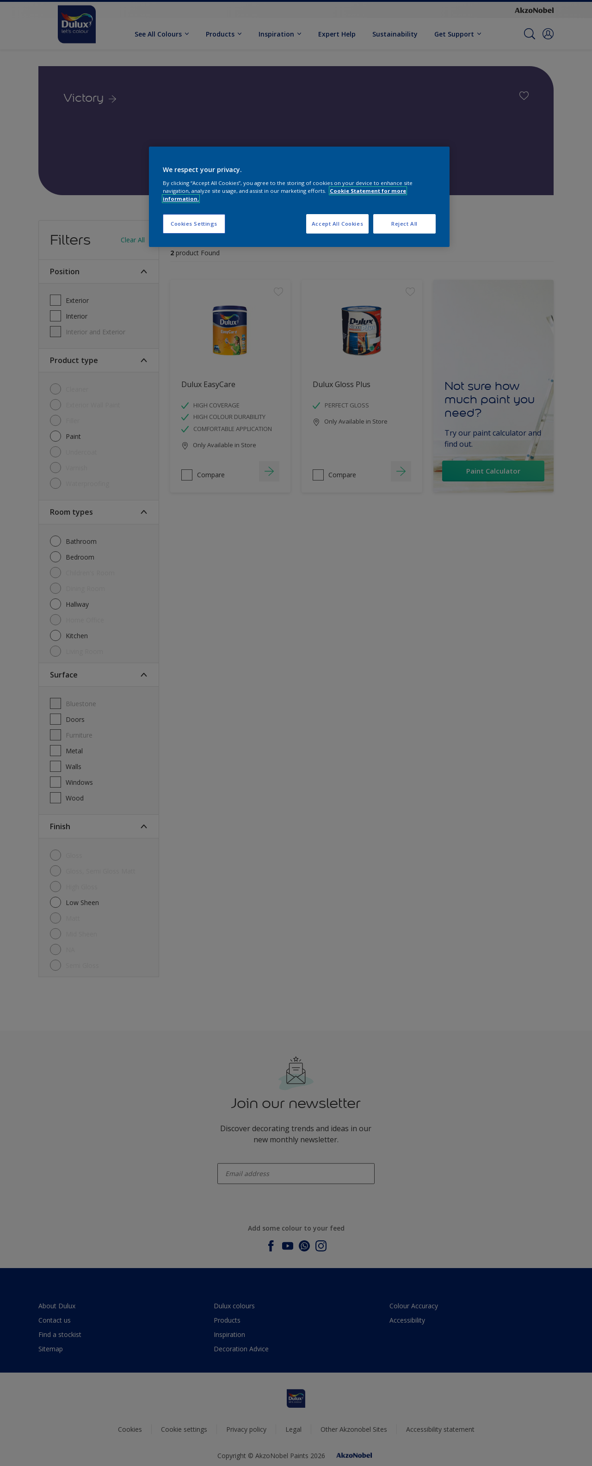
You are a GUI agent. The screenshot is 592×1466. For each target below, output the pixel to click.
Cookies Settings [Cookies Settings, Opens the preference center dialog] (194, 223)
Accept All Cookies (337, 223)
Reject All (404, 223)
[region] (299, 197)
